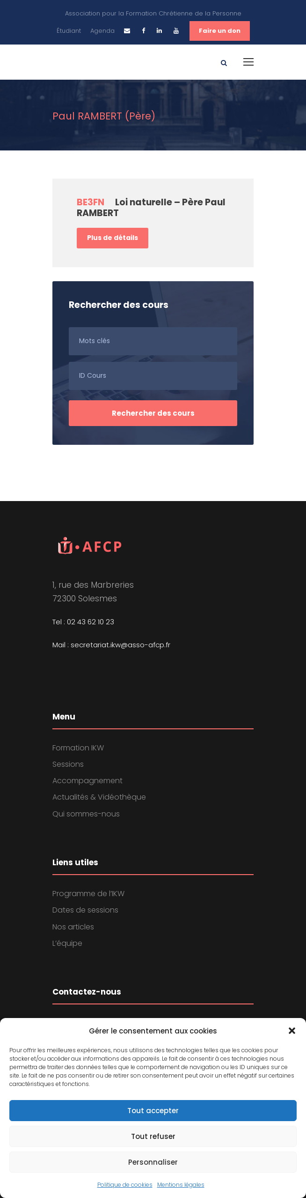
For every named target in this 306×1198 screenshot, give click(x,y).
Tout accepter (153, 1111)
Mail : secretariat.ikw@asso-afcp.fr (111, 645)
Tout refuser (153, 1136)
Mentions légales (180, 1185)
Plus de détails (112, 237)
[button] (292, 1030)
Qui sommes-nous (86, 814)
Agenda (102, 30)
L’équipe (67, 943)
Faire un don (219, 30)
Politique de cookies (125, 1185)
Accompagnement (87, 780)
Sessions (68, 764)
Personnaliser (153, 1162)
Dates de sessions (85, 910)
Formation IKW (78, 747)
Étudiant (69, 30)
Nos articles (73, 926)
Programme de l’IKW (88, 893)
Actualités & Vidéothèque (99, 797)
